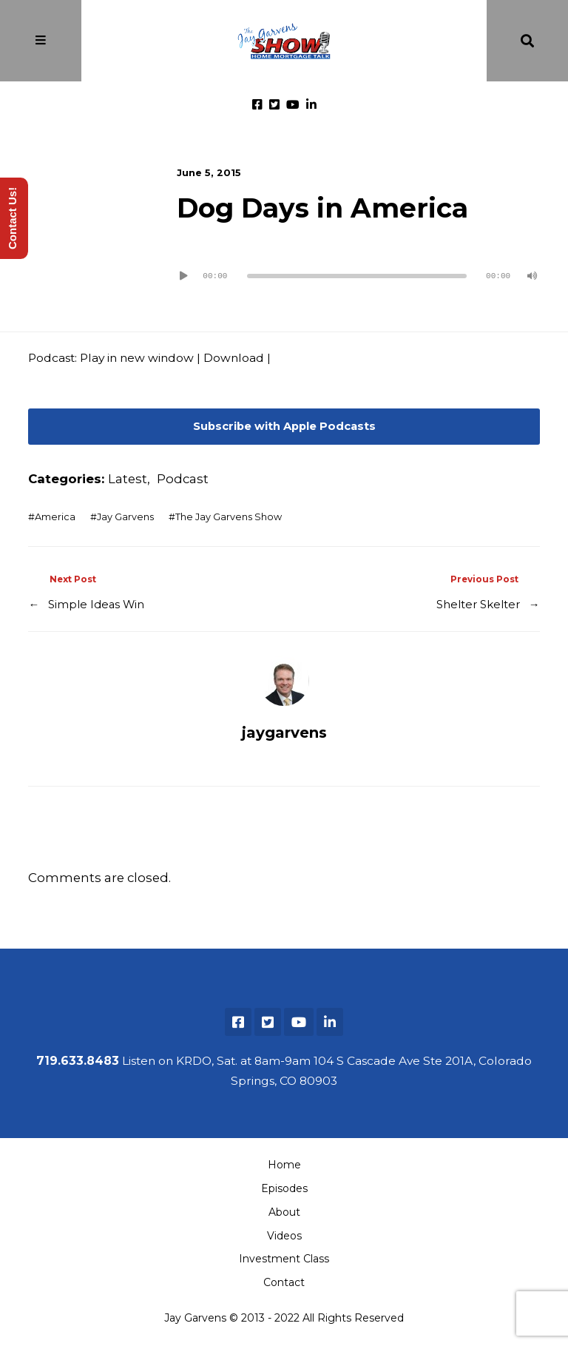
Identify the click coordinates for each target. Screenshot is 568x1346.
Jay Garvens (125, 516)
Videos (284, 1235)
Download (233, 358)
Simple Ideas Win (96, 604)
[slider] (357, 276)
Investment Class (284, 1258)
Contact (284, 1282)
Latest (127, 478)
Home (284, 1164)
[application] (358, 270)
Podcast (183, 478)
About (284, 1212)
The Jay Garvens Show (228, 516)
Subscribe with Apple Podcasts (284, 426)
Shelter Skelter (478, 604)
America (55, 516)
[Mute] (532, 276)
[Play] (184, 276)
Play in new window (137, 358)
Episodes (284, 1188)
